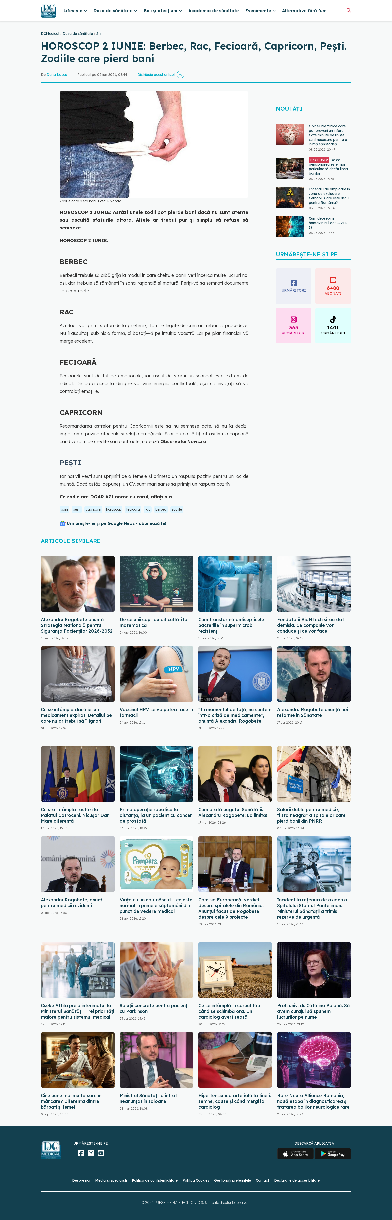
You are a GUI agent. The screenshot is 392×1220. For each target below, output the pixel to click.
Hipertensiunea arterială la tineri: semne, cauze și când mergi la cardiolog (234, 1101)
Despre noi (81, 1180)
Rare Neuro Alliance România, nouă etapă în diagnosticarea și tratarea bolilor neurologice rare (313, 1101)
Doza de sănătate (78, 33)
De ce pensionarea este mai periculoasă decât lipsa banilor (328, 166)
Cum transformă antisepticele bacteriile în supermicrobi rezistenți (231, 625)
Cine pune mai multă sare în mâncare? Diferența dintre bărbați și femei (71, 1101)
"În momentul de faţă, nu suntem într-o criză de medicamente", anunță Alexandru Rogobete (235, 715)
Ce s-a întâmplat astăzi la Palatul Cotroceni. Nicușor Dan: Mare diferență (75, 815)
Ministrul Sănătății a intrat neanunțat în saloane (148, 1098)
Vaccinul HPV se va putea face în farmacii (156, 712)
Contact (262, 1180)
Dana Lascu (57, 74)
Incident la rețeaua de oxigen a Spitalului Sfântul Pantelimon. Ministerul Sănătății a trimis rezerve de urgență (312, 908)
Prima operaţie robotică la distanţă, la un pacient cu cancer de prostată (156, 815)
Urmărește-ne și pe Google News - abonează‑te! (116, 523)
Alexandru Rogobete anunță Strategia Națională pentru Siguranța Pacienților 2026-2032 (77, 625)
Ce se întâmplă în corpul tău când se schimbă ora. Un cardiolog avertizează (229, 1011)
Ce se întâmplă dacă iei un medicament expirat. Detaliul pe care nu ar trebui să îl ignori (76, 715)
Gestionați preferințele (232, 1180)
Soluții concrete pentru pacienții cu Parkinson (155, 1008)
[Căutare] (349, 10)
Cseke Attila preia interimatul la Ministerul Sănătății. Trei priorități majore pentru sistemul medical (77, 1011)
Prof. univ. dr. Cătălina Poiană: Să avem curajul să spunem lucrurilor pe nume (313, 1011)
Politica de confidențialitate (155, 1180)
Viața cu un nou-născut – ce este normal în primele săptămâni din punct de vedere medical (156, 905)
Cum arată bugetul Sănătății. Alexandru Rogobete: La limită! (233, 812)
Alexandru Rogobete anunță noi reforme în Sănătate (312, 712)
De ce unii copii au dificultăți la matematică (154, 622)
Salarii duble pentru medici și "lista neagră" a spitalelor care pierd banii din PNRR (311, 815)
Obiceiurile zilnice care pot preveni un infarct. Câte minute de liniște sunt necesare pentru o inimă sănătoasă (328, 135)
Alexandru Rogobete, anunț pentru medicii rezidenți (71, 902)
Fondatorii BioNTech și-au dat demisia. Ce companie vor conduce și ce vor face (310, 625)
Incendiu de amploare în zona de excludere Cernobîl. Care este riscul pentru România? (329, 196)
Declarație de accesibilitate (297, 1180)
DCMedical (50, 33)
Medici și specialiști (111, 1180)
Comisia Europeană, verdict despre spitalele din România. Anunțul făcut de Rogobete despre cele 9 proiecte (231, 908)
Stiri (99, 33)
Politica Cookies (196, 1180)
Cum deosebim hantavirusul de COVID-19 (329, 223)
